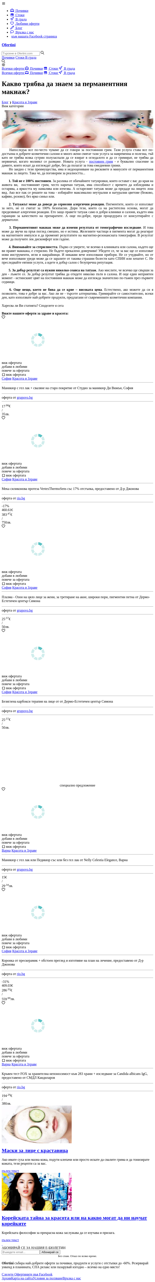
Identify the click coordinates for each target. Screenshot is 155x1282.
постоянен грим (101, 161)
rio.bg (21, 498)
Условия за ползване (47, 1278)
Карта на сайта (22, 1278)
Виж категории (13, 106)
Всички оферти (13, 68)
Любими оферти (24, 23)
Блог (16, 28)
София (6, 378)
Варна (6, 850)
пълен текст (10, 1171)
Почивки (19, 11)
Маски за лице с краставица (35, 1150)
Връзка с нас (22, 32)
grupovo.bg (25, 397)
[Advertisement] (77, 756)
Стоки (17, 15)
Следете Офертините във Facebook (27, 1274)
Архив (6, 1278)
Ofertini (9, 44)
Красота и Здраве (24, 378)
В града (18, 19)
